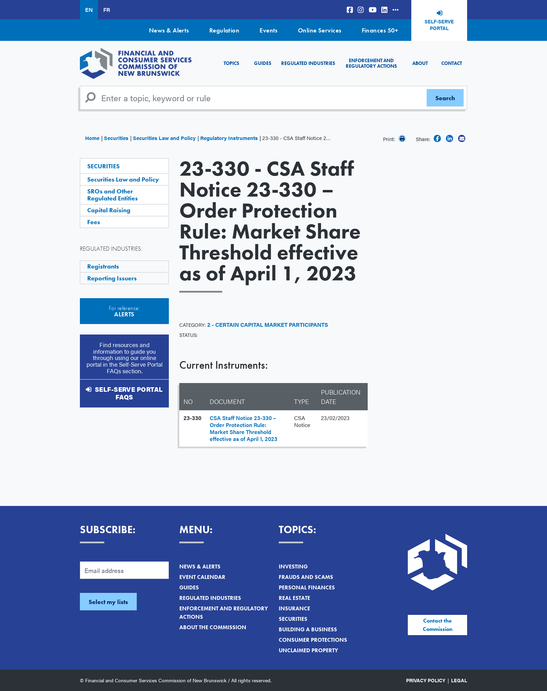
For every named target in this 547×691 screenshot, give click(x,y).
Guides (262, 63)
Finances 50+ (380, 30)
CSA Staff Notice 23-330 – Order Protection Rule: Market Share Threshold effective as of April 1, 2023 (243, 428)
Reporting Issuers (112, 278)
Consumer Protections (313, 640)
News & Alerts (169, 30)
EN (89, 10)
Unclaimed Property (308, 650)
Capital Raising (108, 210)
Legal (459, 680)
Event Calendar (202, 577)
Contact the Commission (437, 625)
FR (106, 10)
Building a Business (308, 629)
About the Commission (212, 627)
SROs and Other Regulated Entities (112, 194)
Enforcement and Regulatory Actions (371, 63)
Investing (293, 566)
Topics (231, 63)
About (420, 63)
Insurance (294, 608)
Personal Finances (307, 587)
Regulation (224, 30)
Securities (116, 137)
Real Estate (294, 598)
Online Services (320, 30)
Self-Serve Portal (439, 25)
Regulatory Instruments (229, 137)
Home (92, 137)
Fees (93, 222)
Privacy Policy (425, 680)
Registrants (103, 266)
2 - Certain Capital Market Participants (267, 325)
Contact (451, 63)
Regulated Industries (308, 63)
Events (269, 30)
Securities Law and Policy (164, 137)
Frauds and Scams (306, 577)
